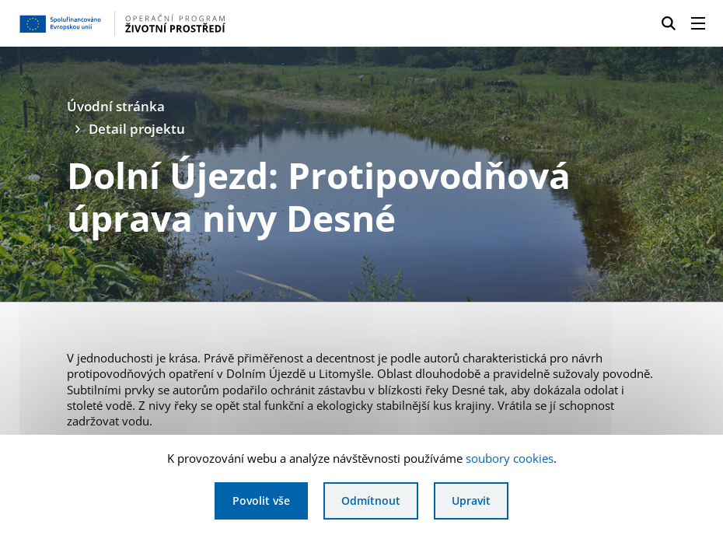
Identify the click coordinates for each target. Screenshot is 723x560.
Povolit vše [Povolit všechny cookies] (261, 500)
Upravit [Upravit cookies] (471, 500)
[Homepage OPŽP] (174, 23)
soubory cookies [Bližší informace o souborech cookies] (510, 458)
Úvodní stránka (116, 106)
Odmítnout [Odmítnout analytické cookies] (370, 500)
